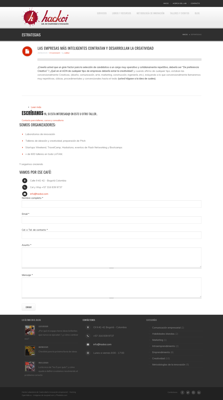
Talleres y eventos (177, 17)
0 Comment (54, 53)
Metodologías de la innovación (170, 364)
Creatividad (160, 358)
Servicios (93, 17)
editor (67, 53)
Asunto (26, 245)
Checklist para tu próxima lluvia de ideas (57, 351)
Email (25, 213)
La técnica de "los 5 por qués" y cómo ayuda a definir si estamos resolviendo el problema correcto (51, 371)
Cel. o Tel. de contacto (35, 229)
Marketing (159, 339)
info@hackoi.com (39, 193)
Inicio (166, 3)
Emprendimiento (162, 352)
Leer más (36, 107)
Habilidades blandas (165, 333)
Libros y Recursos (114, 17)
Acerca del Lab (180, 3)
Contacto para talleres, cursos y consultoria (43, 120)
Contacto (195, 3)
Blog (196, 17)
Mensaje (27, 275)
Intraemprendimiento (165, 346)
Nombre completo (32, 197)
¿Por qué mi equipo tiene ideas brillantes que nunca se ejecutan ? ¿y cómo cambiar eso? (51, 334)
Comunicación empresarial (168, 327)
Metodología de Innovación (146, 17)
